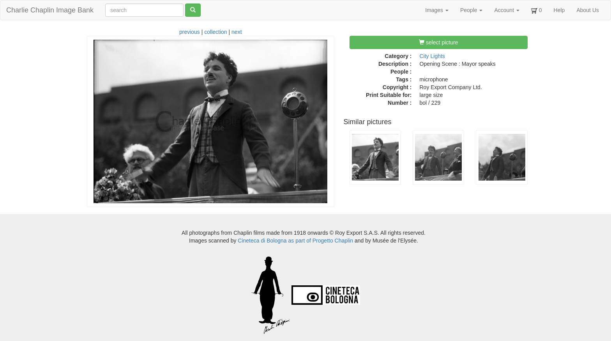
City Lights (432, 56)
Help (559, 10)
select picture (438, 42)
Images (437, 10)
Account (506, 10)
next (236, 32)
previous (189, 32)
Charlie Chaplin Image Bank (50, 10)
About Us (587, 10)
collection (215, 32)
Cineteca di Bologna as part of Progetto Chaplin (295, 240)
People (471, 10)
